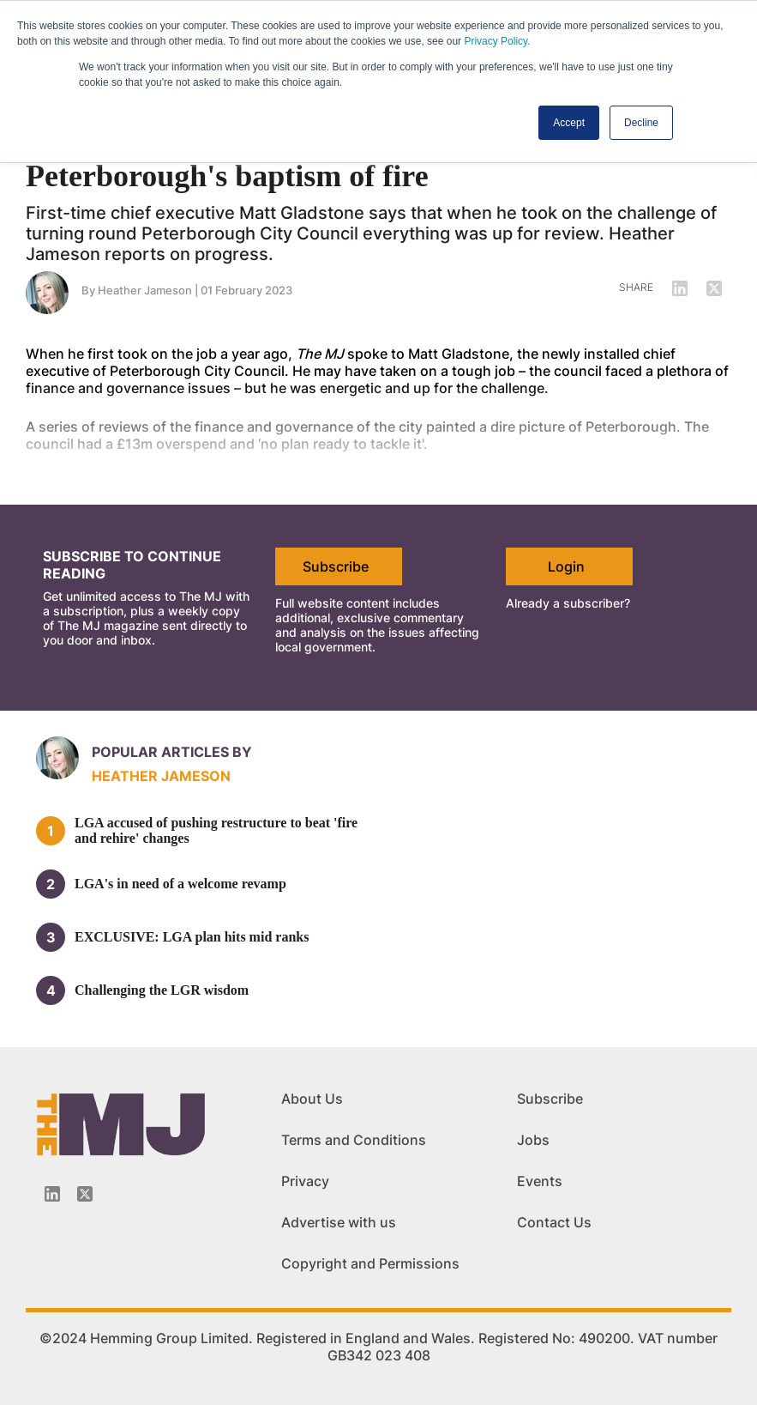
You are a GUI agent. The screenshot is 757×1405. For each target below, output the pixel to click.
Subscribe (336, 566)
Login (566, 566)
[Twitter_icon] (85, 1194)
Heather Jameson (161, 775)
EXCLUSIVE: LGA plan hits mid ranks (192, 937)
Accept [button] (569, 123)
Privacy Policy (495, 41)
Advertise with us (338, 1222)
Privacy (305, 1181)
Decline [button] (641, 123)
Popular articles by (172, 751)
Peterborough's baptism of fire (227, 176)
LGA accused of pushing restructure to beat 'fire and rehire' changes (216, 830)
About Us (312, 1098)
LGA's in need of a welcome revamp (180, 883)
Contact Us (554, 1222)
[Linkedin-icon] (52, 1194)
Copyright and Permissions (370, 1263)
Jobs (533, 1139)
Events (539, 1181)
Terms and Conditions (353, 1139)
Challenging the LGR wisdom (162, 990)
